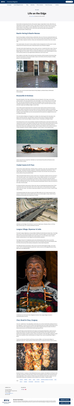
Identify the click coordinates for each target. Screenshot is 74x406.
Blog (27, 4)
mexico (21, 381)
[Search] (69, 2)
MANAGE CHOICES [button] (65, 399)
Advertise (32, 4)
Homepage (9, 4)
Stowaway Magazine (13, 2)
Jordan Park (32, 16)
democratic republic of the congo (47, 379)
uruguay (42, 381)
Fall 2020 (37, 9)
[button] (72, 399)
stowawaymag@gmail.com (9, 393)
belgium (21, 379)
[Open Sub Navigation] (24, 5)
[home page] (3, 1)
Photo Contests (40, 4)
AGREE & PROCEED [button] (64, 403)
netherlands (31, 381)
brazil (30, 379)
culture (38, 379)
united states (37, 381)
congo (34, 379)
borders (25, 379)
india (55, 379)
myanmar (25, 381)
